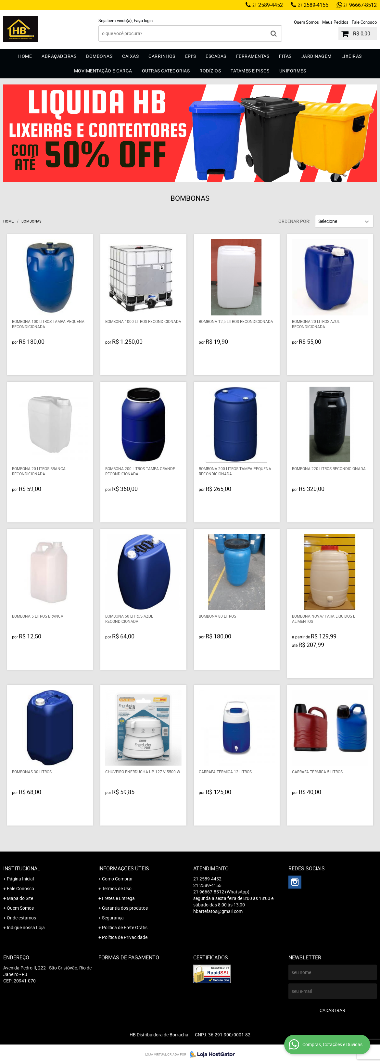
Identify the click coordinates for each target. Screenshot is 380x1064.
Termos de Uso (117, 888)
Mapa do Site (20, 898)
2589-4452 (267, 4)
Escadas (216, 56)
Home (25, 56)
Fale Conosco (364, 22)
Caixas (130, 56)
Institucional (21, 868)
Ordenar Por (293, 221)
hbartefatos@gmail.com (218, 911)
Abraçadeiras (59, 56)
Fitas (285, 56)
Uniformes (292, 71)
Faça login (143, 20)
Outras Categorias (166, 71)
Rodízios (210, 71)
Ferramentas (253, 56)
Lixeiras (351, 56)
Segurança (113, 918)
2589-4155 (313, 4)
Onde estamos (21, 918)
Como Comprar (117, 879)
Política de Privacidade (124, 937)
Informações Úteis (123, 868)
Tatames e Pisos (250, 71)
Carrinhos (161, 56)
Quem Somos (306, 22)
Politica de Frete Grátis (124, 927)
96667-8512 (360, 4)
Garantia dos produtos (125, 908)
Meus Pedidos (335, 22)
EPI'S (190, 56)
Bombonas (99, 56)
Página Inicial (20, 879)
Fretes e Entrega (118, 898)
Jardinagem (316, 56)
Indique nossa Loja (26, 927)
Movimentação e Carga (103, 71)
